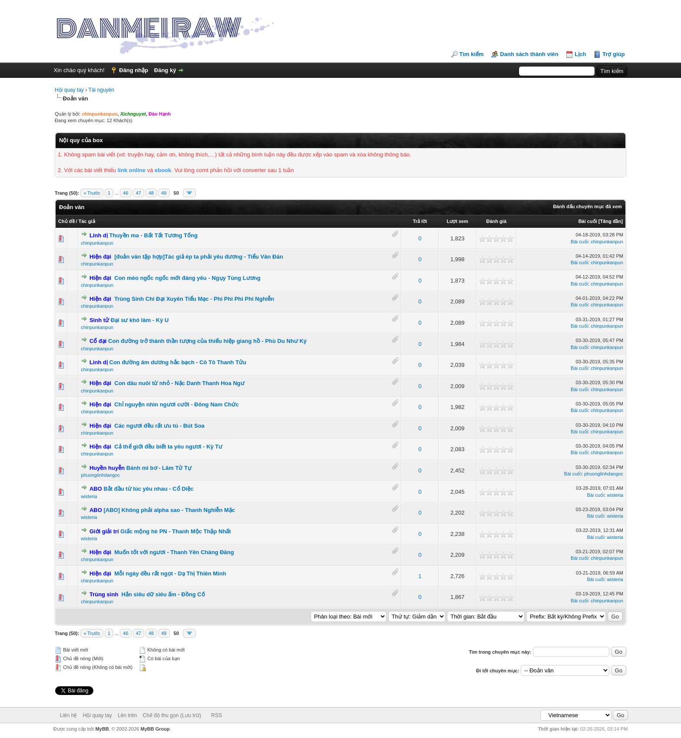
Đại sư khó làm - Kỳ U (140, 320)
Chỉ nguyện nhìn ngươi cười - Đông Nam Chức (176, 404)
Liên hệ (68, 715)
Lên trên (127, 715)
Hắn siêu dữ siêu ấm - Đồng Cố (163, 594)
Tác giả (87, 221)
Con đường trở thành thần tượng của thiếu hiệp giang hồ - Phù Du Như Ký (207, 341)
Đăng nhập (133, 70)
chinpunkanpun (97, 243)
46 (125, 193)
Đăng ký (165, 70)
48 (151, 193)
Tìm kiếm (472, 54)
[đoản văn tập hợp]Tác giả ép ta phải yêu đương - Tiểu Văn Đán (198, 256)
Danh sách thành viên (529, 54)
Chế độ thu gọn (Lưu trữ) (172, 715)
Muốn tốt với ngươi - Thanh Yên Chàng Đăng (174, 552)
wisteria (89, 496)
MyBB (102, 728)
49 (163, 193)
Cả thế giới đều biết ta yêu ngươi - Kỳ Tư (168, 446)
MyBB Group (155, 728)
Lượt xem (457, 221)
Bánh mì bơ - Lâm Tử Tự (159, 468)
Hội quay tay (69, 90)
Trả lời (420, 221)
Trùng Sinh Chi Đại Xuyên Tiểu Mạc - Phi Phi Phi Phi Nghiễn (194, 299)
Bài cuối (588, 221)
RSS (216, 715)
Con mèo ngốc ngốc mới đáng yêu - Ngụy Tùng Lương (187, 278)
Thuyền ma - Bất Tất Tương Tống (153, 235)
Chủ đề (66, 221)
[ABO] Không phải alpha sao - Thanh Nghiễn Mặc (169, 510)
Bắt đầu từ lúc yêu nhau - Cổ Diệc (148, 488)
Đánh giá (496, 221)
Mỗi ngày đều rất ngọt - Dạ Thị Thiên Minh (170, 573)
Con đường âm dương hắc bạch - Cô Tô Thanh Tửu (178, 362)
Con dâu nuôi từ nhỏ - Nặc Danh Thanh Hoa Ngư (179, 383)
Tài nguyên (101, 90)
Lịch (580, 54)
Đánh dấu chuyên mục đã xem (587, 206)
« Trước (91, 193)
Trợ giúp (613, 54)
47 (138, 193)
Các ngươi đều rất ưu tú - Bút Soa (159, 425)
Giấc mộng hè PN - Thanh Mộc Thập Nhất (175, 531)
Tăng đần (610, 221)
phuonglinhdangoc (100, 475)
